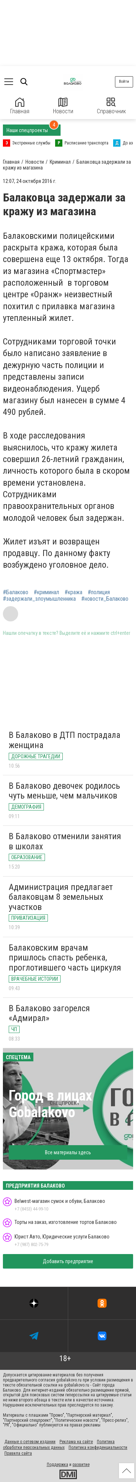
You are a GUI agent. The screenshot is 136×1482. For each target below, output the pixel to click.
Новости (63, 106)
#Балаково (15, 592)
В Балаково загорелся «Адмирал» (49, 1013)
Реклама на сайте (76, 1441)
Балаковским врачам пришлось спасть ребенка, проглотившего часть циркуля (65, 958)
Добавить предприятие (68, 1261)
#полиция (99, 592)
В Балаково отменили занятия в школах (65, 841)
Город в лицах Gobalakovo (50, 1104)
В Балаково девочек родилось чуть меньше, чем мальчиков (64, 791)
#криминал (46, 592)
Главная (19, 106)
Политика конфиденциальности (98, 1447)
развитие (81, 1464)
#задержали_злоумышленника (39, 599)
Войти (124, 81)
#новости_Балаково (104, 599)
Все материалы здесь (68, 1152)
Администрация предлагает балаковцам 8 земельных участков (61, 897)
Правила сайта (18, 1453)
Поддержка (57, 1464)
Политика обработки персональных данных (59, 1444)
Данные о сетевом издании (29, 1441)
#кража (73, 592)
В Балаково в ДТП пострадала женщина (64, 740)
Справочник (111, 106)
